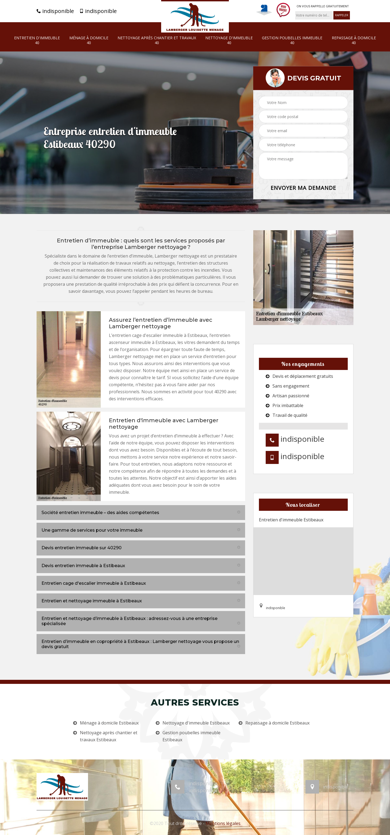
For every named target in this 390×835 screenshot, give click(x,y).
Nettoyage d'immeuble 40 (229, 40)
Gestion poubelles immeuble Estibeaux (191, 736)
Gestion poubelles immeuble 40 (292, 40)
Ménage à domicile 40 (88, 40)
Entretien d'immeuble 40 (37, 40)
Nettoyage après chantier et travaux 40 (157, 40)
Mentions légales (223, 823)
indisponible (55, 11)
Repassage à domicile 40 (354, 40)
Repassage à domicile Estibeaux (277, 723)
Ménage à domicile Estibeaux (109, 723)
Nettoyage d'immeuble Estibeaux (196, 723)
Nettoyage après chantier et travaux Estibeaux (108, 736)
